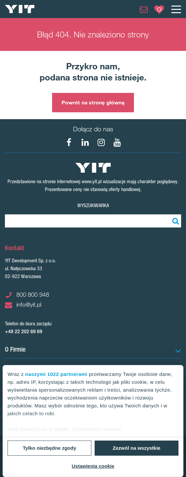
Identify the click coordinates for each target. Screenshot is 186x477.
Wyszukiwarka (93, 205)
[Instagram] (101, 142)
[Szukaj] (174, 221)
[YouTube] (117, 142)
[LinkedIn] (85, 142)
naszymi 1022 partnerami (56, 374)
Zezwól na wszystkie (136, 448)
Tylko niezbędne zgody (49, 448)
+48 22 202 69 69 (23, 331)
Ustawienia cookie (93, 466)
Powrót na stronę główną (93, 102)
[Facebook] (69, 142)
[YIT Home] (19, 9)
